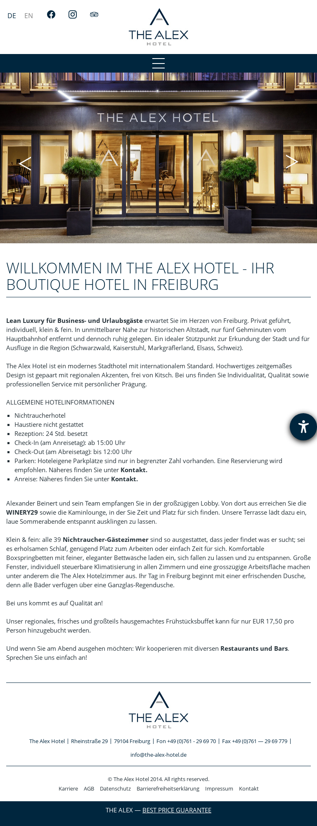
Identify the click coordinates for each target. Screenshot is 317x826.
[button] (25, 163)
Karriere (68, 788)
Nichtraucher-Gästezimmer (106, 539)
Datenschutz (115, 788)
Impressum (219, 788)
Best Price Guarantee (176, 810)
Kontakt (249, 788)
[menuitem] (11, 15)
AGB (89, 788)
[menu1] (158, 63)
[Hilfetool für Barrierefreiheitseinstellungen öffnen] (303, 426)
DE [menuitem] (11, 15)
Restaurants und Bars (254, 648)
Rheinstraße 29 (89, 741)
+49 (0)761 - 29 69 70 (191, 741)
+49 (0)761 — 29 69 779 (259, 741)
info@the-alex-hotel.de (158, 754)
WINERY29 (22, 512)
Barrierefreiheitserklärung (168, 788)
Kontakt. (134, 470)
